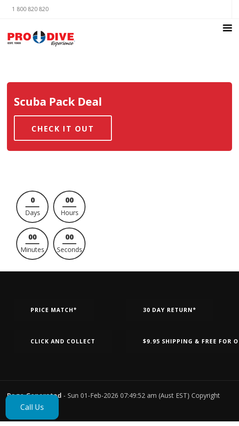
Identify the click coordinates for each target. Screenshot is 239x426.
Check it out (62, 129)
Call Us (32, 407)
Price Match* (54, 310)
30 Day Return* (169, 310)
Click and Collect (63, 341)
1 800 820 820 (30, 9)
